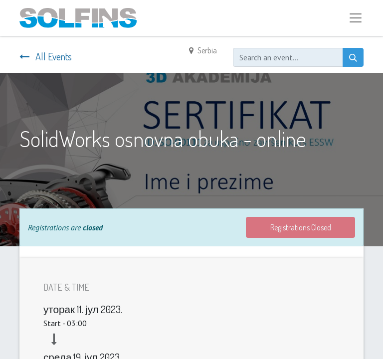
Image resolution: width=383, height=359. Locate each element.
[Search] (353, 57)
